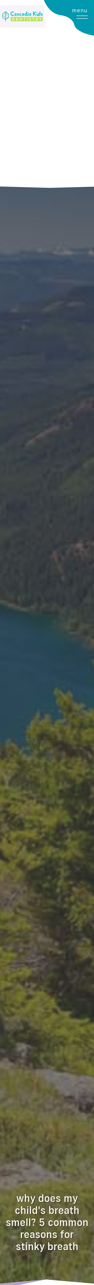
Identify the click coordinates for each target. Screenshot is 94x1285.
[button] (84, 93)
